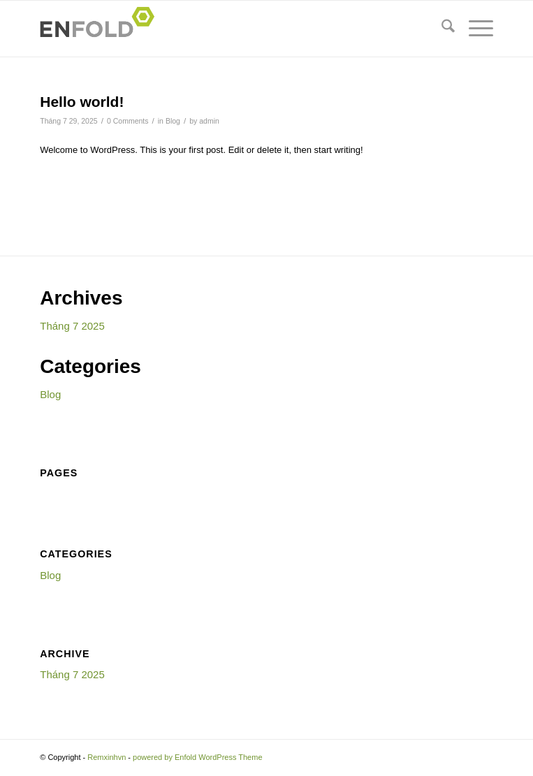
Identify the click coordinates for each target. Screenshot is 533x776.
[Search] (441, 29)
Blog (173, 121)
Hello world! (82, 102)
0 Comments (128, 121)
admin (209, 121)
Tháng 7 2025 (72, 326)
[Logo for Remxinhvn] (221, 29)
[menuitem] (441, 29)
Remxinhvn (106, 757)
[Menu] (474, 29)
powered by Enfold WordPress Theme (197, 757)
